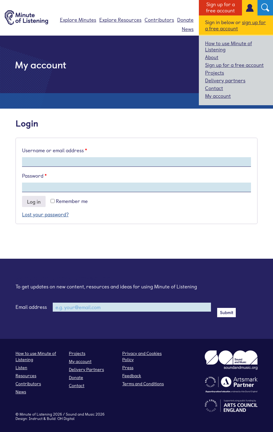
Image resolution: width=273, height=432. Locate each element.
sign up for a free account (235, 25)
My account (218, 95)
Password (34, 175)
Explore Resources (120, 19)
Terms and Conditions (143, 383)
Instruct (36, 418)
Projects (214, 72)
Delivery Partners (86, 369)
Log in (34, 201)
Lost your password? (45, 214)
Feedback (131, 375)
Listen (21, 367)
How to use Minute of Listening (228, 46)
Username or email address (54, 150)
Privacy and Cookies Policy (142, 356)
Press (127, 367)
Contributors (159, 19)
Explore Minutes (78, 19)
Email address (31, 306)
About (211, 57)
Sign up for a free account (220, 7)
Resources (26, 375)
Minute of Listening (36, 414)
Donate (185, 19)
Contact (214, 88)
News (188, 29)
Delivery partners (225, 80)
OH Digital (65, 418)
